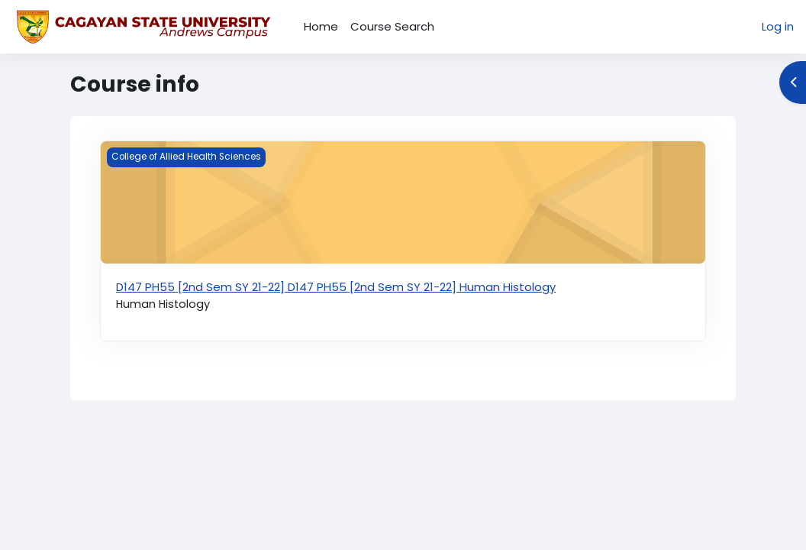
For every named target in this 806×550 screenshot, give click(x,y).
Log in (778, 26)
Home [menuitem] (321, 26)
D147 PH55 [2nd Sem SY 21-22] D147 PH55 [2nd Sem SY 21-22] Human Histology (336, 287)
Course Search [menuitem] (392, 26)
